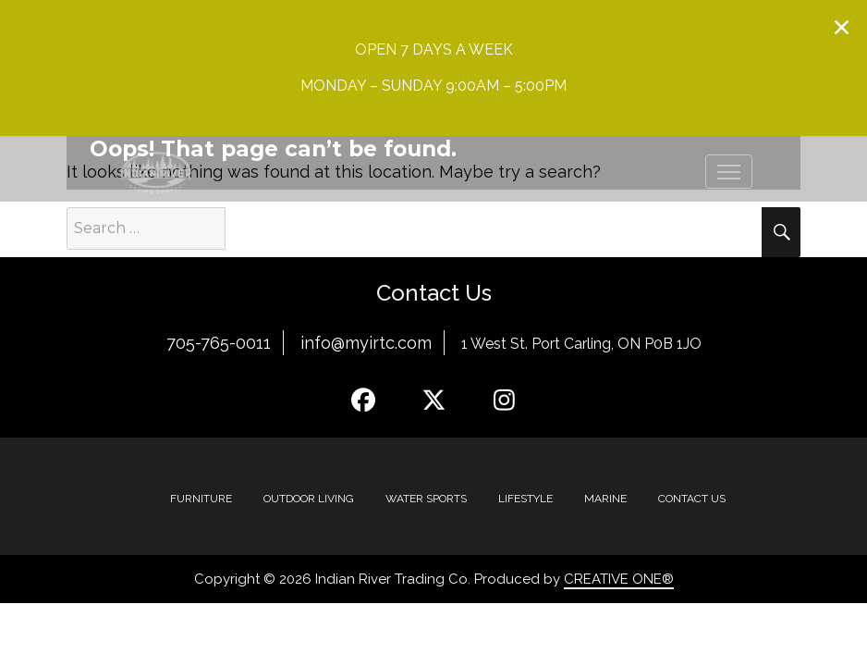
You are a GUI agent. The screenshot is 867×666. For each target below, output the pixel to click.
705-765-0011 (218, 342)
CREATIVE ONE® (619, 579)
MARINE (605, 498)
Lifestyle (525, 498)
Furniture (201, 498)
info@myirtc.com (366, 342)
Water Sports (426, 498)
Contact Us (692, 498)
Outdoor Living (308, 498)
